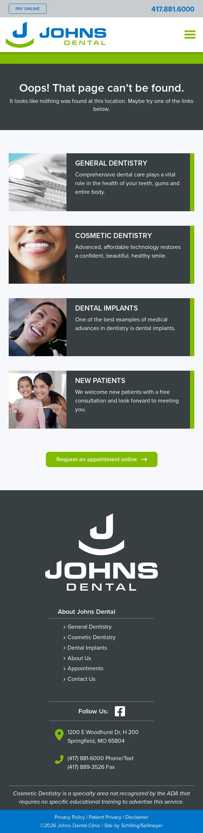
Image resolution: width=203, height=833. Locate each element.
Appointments (85, 668)
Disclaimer (136, 817)
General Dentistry (90, 626)
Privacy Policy (70, 817)
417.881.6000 (172, 9)
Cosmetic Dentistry (92, 637)
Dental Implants (87, 647)
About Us (79, 658)
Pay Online (28, 8)
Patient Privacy (105, 817)
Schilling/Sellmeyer (142, 825)
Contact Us (81, 679)
